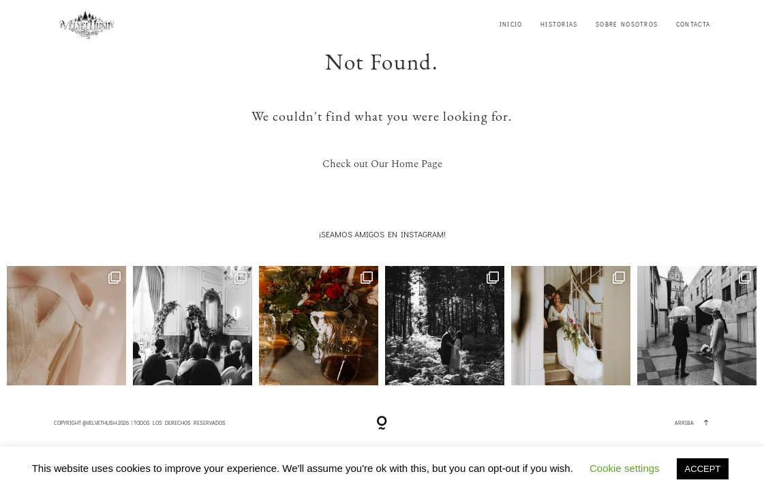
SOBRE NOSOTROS (627, 24)
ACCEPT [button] (703, 469)
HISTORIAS (559, 24)
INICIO (511, 24)
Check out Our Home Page (382, 164)
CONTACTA (693, 24)
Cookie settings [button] (625, 468)
